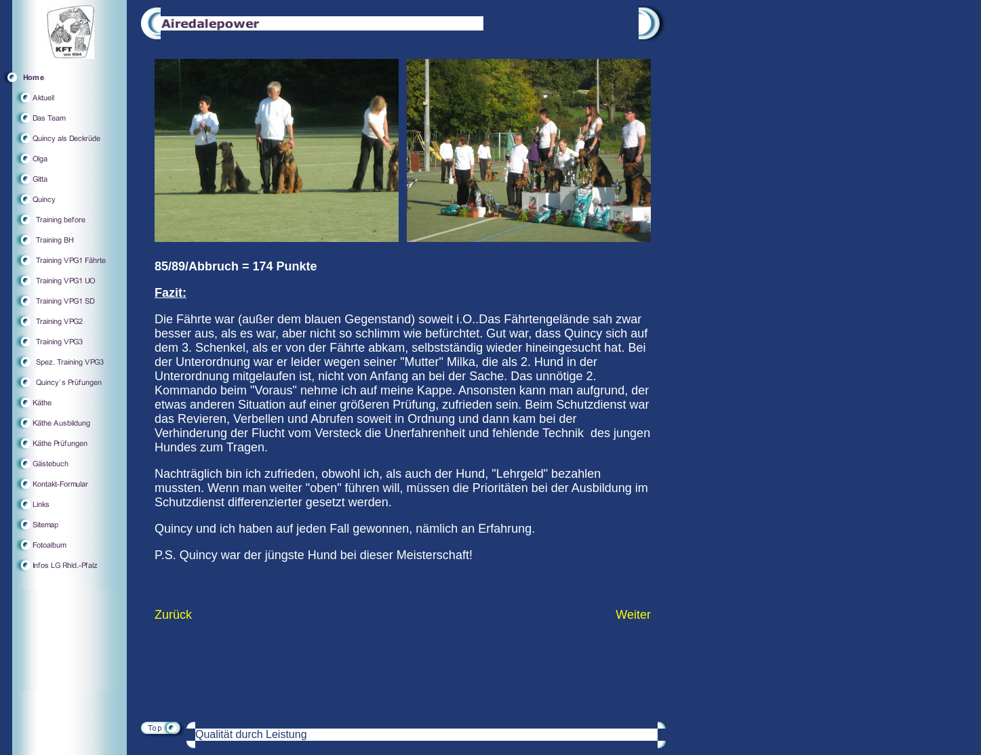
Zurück (173, 614)
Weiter (633, 614)
